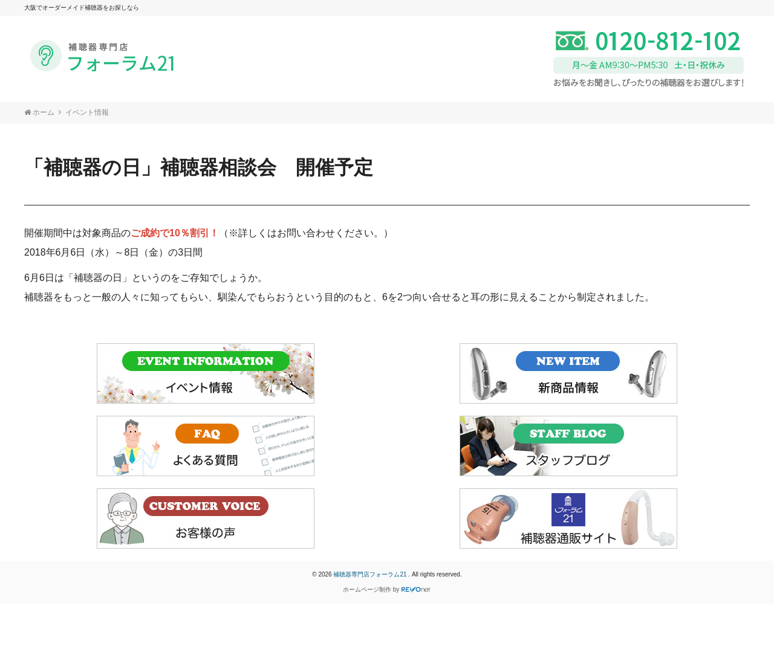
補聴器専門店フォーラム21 (370, 574)
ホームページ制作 (367, 589)
